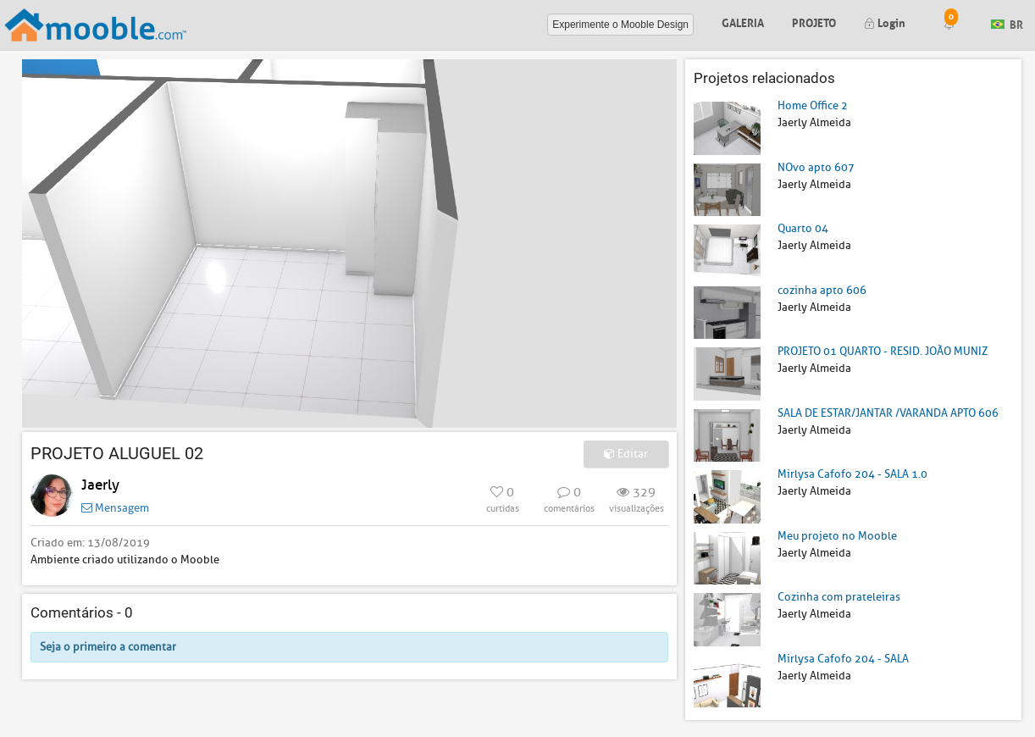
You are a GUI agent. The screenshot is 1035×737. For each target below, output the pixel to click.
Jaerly (100, 485)
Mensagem (115, 508)
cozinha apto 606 (822, 290)
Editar (626, 453)
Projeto (814, 21)
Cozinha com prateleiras (839, 597)
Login (884, 21)
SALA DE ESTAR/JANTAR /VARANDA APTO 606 (888, 413)
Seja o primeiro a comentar (108, 647)
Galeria (743, 21)
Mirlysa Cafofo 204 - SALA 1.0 (852, 474)
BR (1007, 23)
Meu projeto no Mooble (837, 536)
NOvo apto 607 (816, 167)
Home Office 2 (813, 105)
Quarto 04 (803, 228)
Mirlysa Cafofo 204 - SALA (843, 658)
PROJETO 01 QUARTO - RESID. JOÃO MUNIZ (883, 351)
